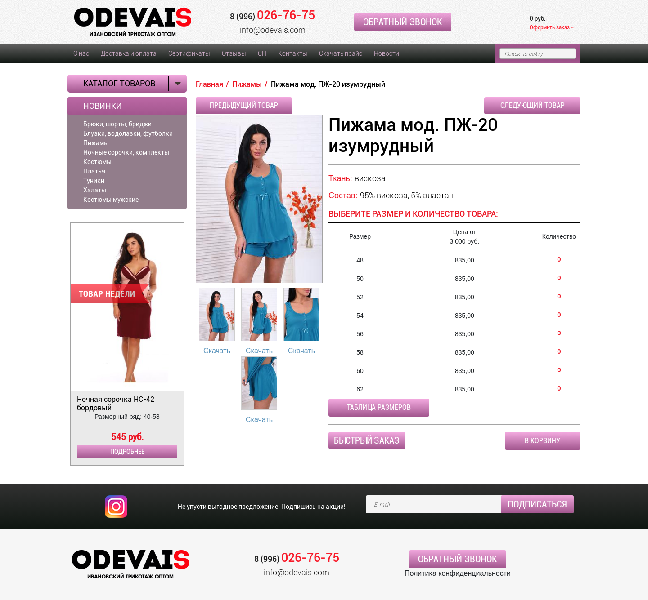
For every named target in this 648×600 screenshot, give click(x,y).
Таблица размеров (379, 407)
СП (262, 53)
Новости (386, 53)
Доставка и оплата (129, 53)
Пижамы (96, 143)
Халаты (94, 190)
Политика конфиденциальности (458, 573)
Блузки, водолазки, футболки (128, 133)
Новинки (102, 106)
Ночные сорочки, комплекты (126, 152)
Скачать (216, 351)
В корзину (542, 440)
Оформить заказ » (552, 27)
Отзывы (234, 53)
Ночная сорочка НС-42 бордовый (115, 403)
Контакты (292, 53)
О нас (81, 53)
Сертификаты (189, 53)
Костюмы (97, 161)
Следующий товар (532, 105)
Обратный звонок (402, 22)
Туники (93, 180)
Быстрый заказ (367, 440)
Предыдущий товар (244, 105)
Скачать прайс (340, 53)
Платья (94, 171)
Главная (209, 84)
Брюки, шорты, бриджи (117, 124)
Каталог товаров (119, 83)
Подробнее (127, 452)
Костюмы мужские (111, 199)
